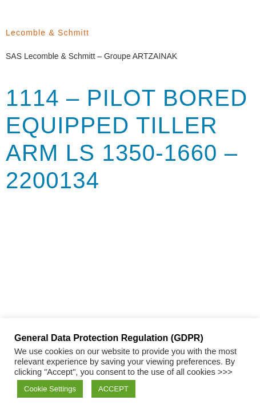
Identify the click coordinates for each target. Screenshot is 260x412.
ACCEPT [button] (113, 389)
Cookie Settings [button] (50, 389)
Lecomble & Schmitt (47, 32)
